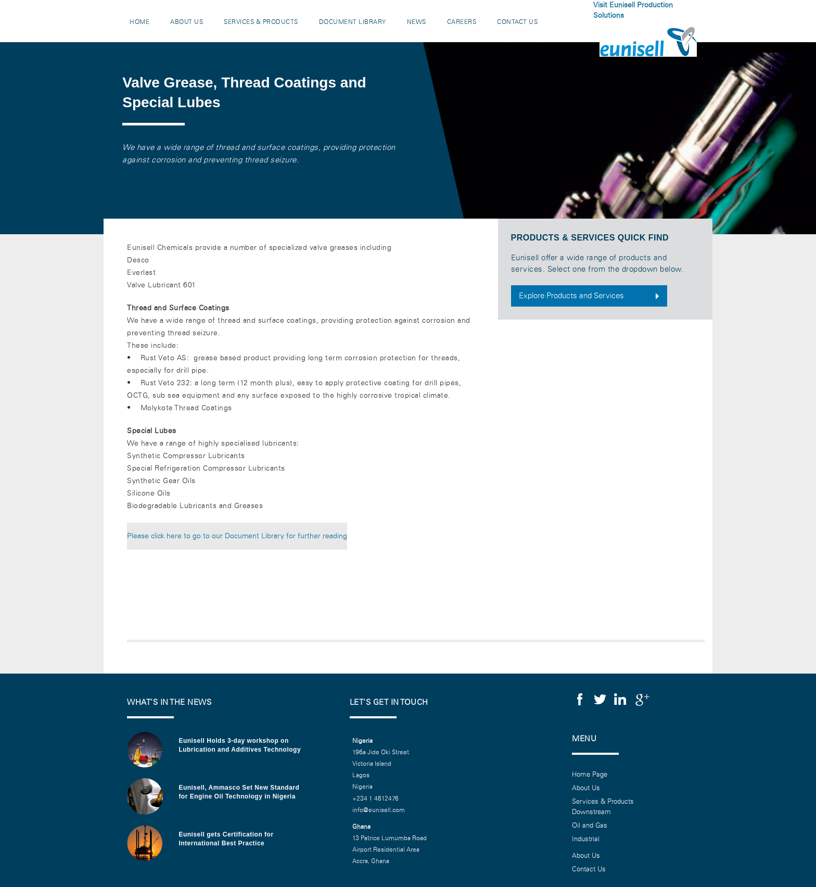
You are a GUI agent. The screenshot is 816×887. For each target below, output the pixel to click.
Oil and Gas (589, 825)
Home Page (589, 774)
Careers (462, 22)
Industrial (586, 839)
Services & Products (261, 22)
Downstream (591, 812)
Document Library (352, 22)
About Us (186, 22)
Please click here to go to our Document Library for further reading (237, 535)
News (416, 22)
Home (139, 22)
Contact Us (517, 22)
